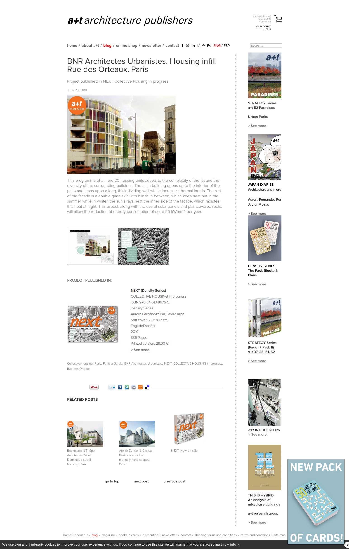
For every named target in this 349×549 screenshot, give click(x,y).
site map (279, 535)
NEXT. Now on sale (184, 450)
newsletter (151, 46)
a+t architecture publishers (136, 21)
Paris (98, 363)
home (72, 46)
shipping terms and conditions (216, 535)
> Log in (267, 29)
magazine (108, 535)
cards (135, 535)
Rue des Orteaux (78, 368)
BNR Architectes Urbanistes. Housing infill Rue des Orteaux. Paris (141, 65)
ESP (227, 46)
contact (172, 46)
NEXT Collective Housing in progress (135, 81)
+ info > (233, 544)
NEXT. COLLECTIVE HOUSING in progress (193, 363)
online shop (126, 46)
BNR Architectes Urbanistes (143, 363)
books (123, 535)
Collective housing (80, 363)
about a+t (90, 46)
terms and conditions (255, 535)
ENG (217, 46)
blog (107, 46)
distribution (150, 535)
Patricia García (112, 363)
